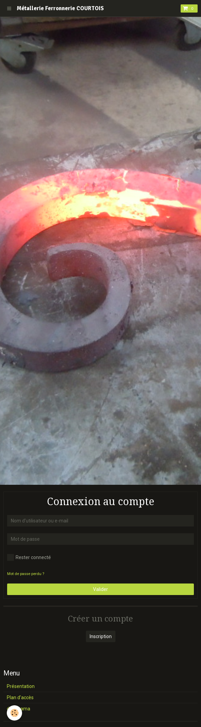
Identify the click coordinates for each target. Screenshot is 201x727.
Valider (100, 589)
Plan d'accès (20, 697)
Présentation (21, 686)
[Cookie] (14, 713)
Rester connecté (29, 557)
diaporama (18, 708)
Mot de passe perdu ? (25, 574)
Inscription (101, 636)
